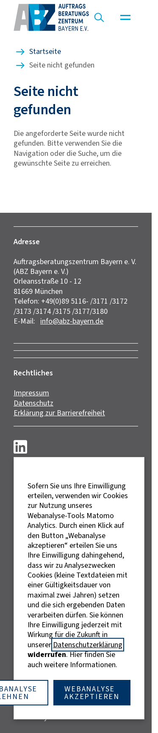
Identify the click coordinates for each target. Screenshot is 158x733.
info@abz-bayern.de (71, 321)
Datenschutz (33, 403)
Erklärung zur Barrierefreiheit (59, 413)
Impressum (31, 393)
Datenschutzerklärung (87, 645)
